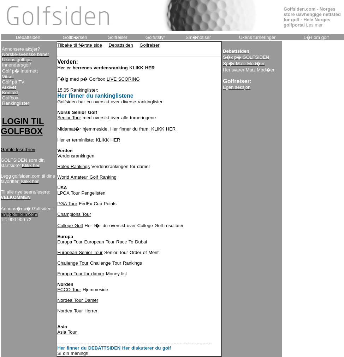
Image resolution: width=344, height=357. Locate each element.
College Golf (70, 225)
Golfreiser (149, 45)
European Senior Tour (79, 252)
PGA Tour (67, 203)
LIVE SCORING (123, 79)
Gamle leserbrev (18, 149)
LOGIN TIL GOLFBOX (22, 126)
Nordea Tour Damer (77, 300)
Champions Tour (74, 214)
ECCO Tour (69, 289)
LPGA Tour (68, 193)
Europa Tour (70, 241)
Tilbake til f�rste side (79, 45)
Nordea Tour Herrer (77, 310)
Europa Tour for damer (80, 273)
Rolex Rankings (73, 166)
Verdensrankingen (75, 156)
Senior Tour (69, 117)
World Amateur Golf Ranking (87, 177)
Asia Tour (67, 332)
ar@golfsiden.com (19, 214)
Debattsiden (120, 45)
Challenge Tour (72, 263)
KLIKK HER (163, 129)
